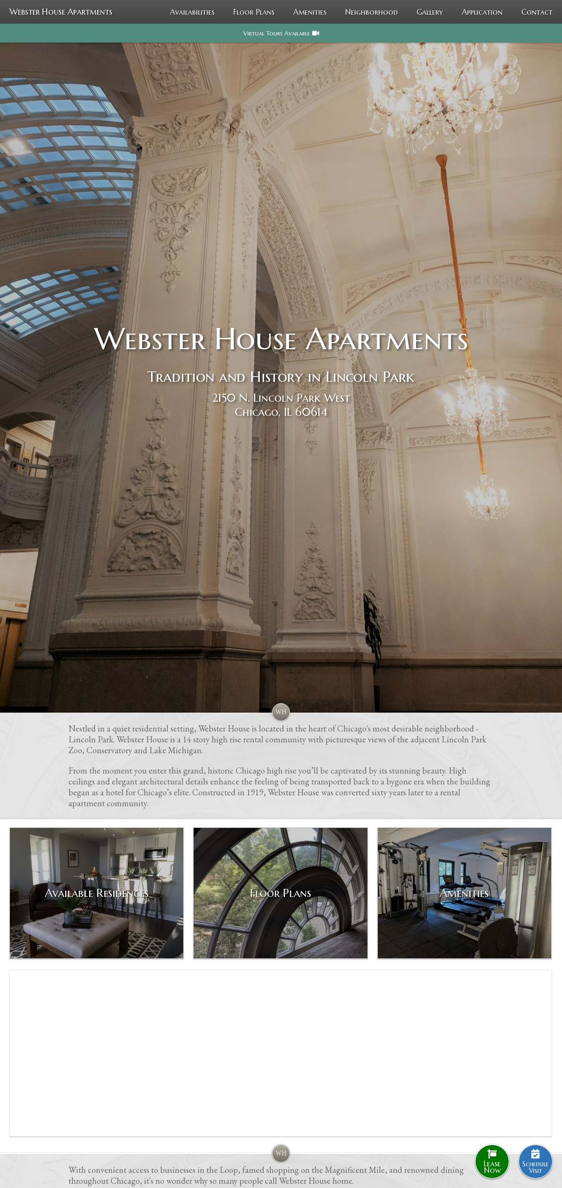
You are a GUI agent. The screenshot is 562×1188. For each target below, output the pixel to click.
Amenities (309, 12)
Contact (537, 12)
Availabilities (192, 12)
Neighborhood (371, 12)
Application (482, 12)
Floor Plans (253, 12)
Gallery (430, 12)
